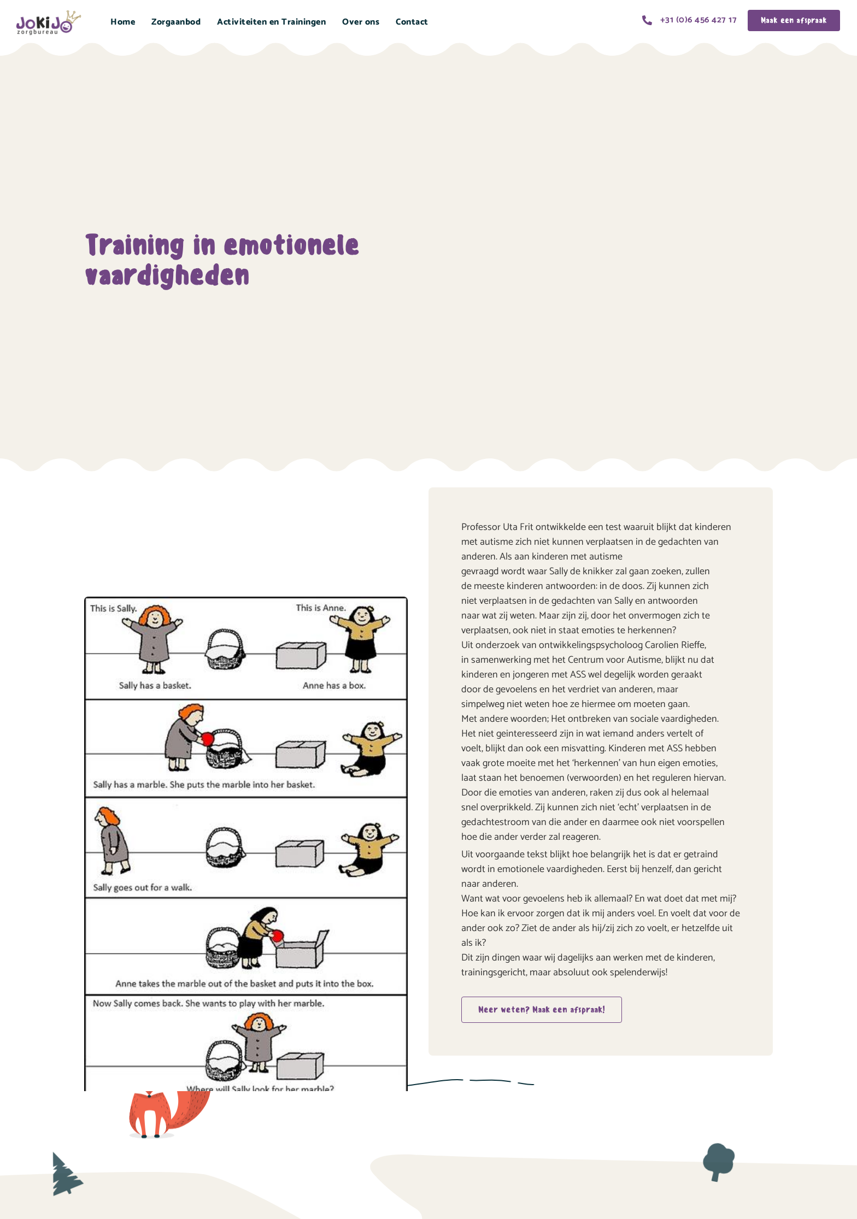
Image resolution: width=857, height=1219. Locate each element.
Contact (412, 22)
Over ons (360, 22)
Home (122, 22)
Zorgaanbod (176, 22)
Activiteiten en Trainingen (271, 22)
